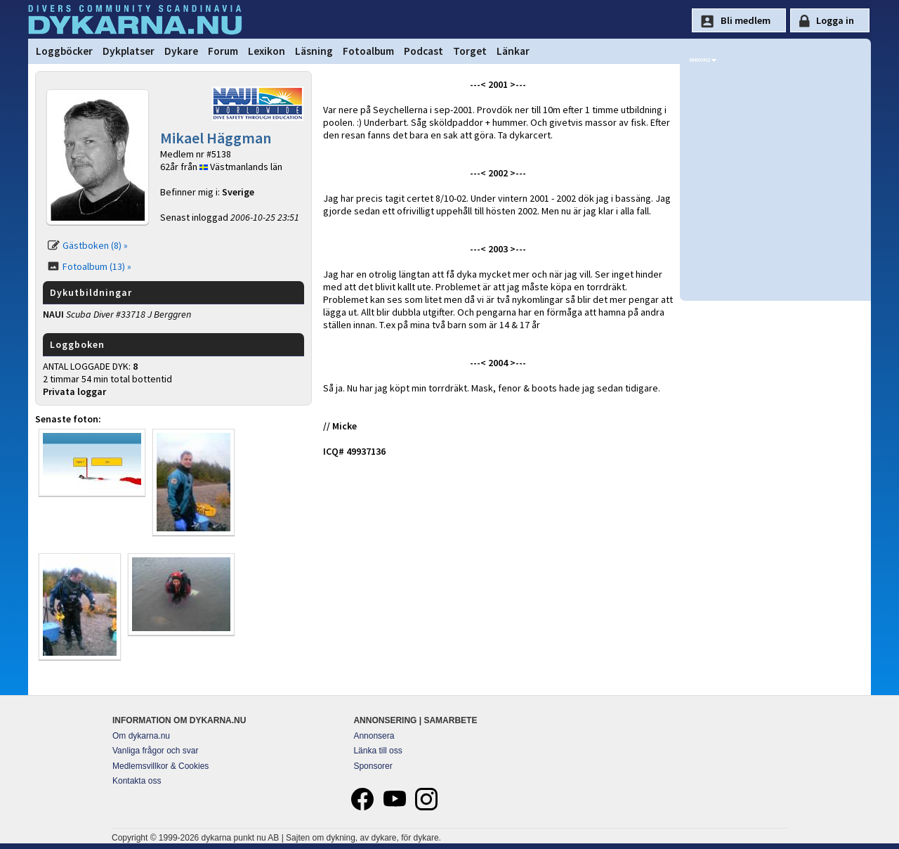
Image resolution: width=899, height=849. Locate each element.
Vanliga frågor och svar (155, 751)
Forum (223, 51)
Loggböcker (64, 51)
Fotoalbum (368, 51)
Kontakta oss (136, 781)
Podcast (423, 51)
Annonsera (373, 736)
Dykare (181, 51)
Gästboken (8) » (95, 245)
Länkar (513, 51)
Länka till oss (377, 751)
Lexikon (266, 51)
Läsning (314, 51)
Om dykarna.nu (141, 736)
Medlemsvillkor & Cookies (160, 766)
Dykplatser (129, 51)
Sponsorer (372, 766)
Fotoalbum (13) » (97, 266)
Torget (470, 51)
